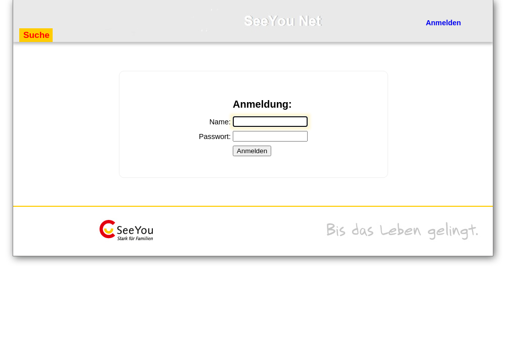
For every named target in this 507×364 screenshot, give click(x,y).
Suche (36, 35)
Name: (220, 122)
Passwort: (215, 136)
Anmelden (443, 23)
